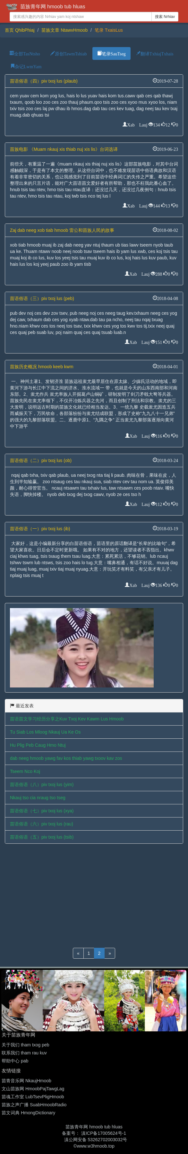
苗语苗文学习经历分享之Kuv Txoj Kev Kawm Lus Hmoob (67, 718)
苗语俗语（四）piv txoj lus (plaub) (44, 81)
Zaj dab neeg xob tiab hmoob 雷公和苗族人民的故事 (62, 230)
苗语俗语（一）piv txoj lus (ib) (40, 528)
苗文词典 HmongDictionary (28, 1112)
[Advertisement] (94, 895)
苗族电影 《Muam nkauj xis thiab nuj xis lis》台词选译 (64, 149)
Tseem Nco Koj (25, 771)
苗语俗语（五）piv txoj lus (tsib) (41, 837)
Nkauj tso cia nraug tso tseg (37, 797)
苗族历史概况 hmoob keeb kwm (41, 366)
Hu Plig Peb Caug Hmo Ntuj (38, 745)
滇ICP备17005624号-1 (103, 1133)
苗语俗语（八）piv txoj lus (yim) (41, 784)
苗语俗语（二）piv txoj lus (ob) (41, 460)
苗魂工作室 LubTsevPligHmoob (33, 1096)
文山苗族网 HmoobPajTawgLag (33, 1088)
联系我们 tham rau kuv (24, 1052)
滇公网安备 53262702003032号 (95, 1139)
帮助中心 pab (15, 1060)
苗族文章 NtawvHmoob (64, 30)
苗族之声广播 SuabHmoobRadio (34, 1104)
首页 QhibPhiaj (20, 30)
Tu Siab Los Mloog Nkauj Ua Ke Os (45, 732)
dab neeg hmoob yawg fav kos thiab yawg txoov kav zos (66, 758)
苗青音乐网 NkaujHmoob (26, 1080)
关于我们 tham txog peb (25, 1044)
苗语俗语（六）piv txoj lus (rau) (41, 823)
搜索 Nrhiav (165, 16)
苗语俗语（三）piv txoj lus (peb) (42, 298)
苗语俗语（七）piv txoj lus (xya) (41, 810)
